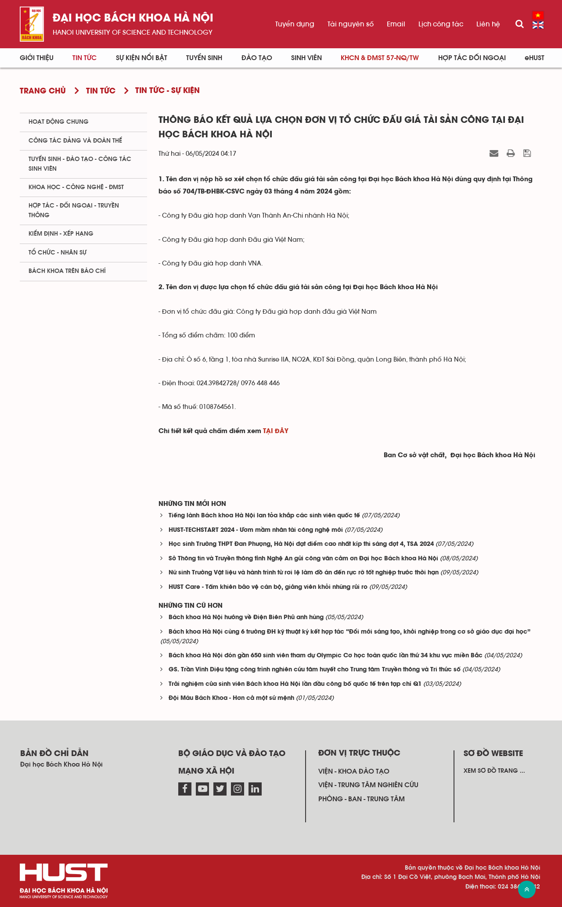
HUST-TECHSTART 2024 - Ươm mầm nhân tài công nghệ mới (256, 530)
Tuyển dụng (294, 24)
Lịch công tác (440, 24)
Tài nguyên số (351, 24)
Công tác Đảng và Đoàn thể (75, 141)
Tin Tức (84, 57)
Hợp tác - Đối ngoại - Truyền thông (74, 210)
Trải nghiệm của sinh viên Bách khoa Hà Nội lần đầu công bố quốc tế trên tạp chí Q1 (295, 684)
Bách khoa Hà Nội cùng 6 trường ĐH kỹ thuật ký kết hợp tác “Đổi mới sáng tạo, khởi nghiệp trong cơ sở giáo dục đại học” (349, 632)
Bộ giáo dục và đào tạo (231, 753)
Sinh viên (306, 57)
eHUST (534, 57)
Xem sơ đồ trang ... (494, 771)
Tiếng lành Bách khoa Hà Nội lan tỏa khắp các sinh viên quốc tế (264, 516)
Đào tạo (256, 57)
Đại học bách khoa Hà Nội (133, 19)
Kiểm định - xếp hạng (61, 234)
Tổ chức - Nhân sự (57, 253)
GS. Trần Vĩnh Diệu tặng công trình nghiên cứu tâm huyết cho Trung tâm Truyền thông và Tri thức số (315, 670)
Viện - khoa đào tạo (353, 771)
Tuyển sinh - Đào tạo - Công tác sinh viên (80, 164)
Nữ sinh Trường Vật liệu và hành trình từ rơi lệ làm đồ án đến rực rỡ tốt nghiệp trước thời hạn (304, 573)
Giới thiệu (37, 57)
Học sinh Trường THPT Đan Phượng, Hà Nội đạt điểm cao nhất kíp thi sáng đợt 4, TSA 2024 (301, 544)
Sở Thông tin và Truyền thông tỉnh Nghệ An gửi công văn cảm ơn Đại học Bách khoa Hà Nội (303, 559)
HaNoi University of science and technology (133, 32)
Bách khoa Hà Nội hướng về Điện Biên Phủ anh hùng (246, 617)
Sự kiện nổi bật (141, 57)
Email (396, 24)
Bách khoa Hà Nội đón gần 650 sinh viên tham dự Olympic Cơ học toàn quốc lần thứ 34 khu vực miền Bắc (326, 656)
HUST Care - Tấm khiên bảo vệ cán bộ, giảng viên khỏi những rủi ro (268, 587)
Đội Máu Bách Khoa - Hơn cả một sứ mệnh (231, 698)
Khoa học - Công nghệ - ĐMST (76, 187)
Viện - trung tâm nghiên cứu (368, 785)
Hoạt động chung (59, 122)
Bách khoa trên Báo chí (67, 271)
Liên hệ (488, 24)
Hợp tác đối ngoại (472, 57)
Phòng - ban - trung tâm (361, 799)
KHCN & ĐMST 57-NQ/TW (380, 57)
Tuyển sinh (204, 57)
